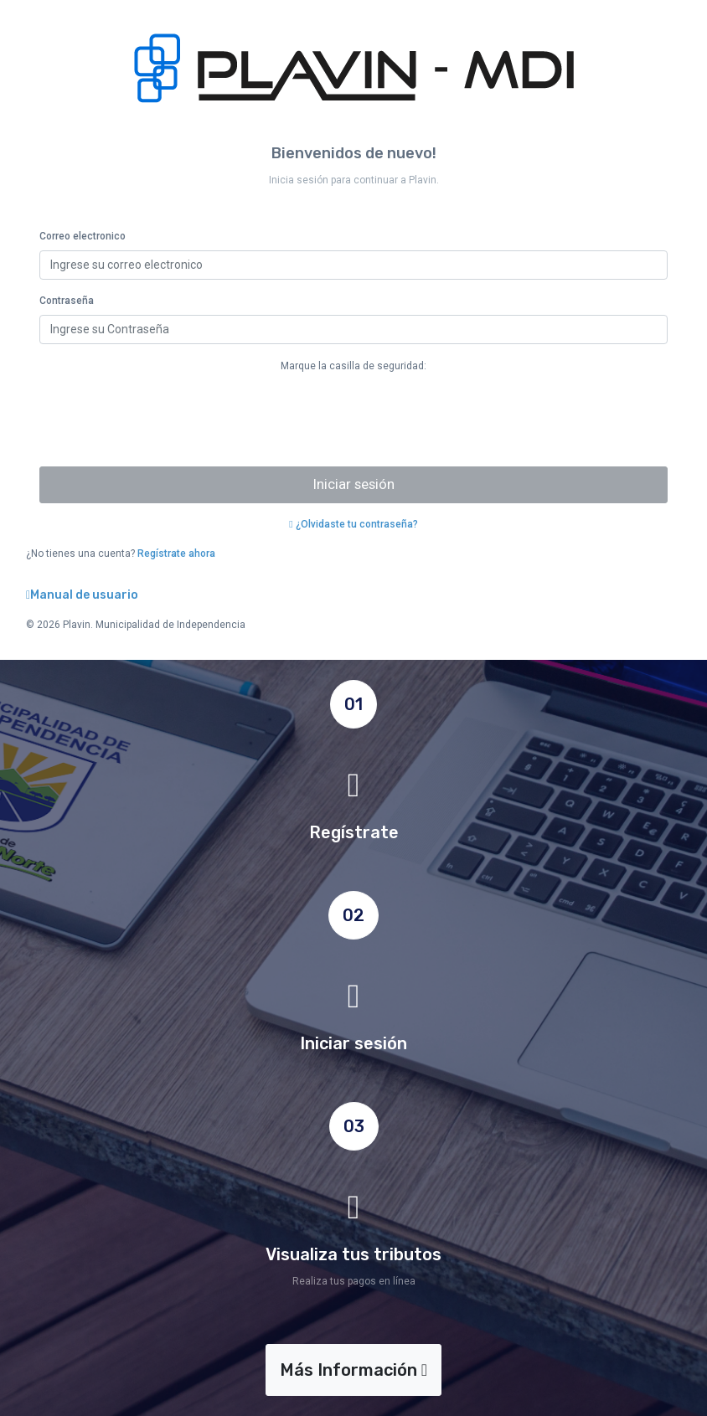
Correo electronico (82, 236)
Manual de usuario (82, 595)
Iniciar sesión (354, 484)
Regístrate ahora (176, 553)
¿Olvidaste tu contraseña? (353, 524)
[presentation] (166, 420)
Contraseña (66, 300)
